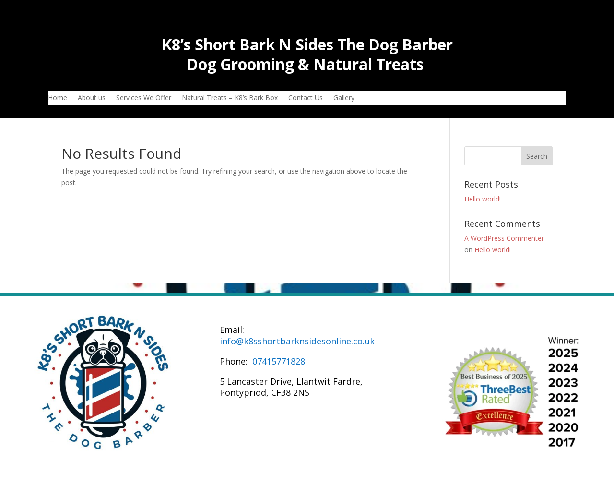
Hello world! (482, 198)
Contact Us (305, 98)
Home (57, 98)
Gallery (343, 98)
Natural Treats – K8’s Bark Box (230, 98)
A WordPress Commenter (504, 238)
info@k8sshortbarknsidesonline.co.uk (297, 341)
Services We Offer (143, 98)
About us (92, 98)
